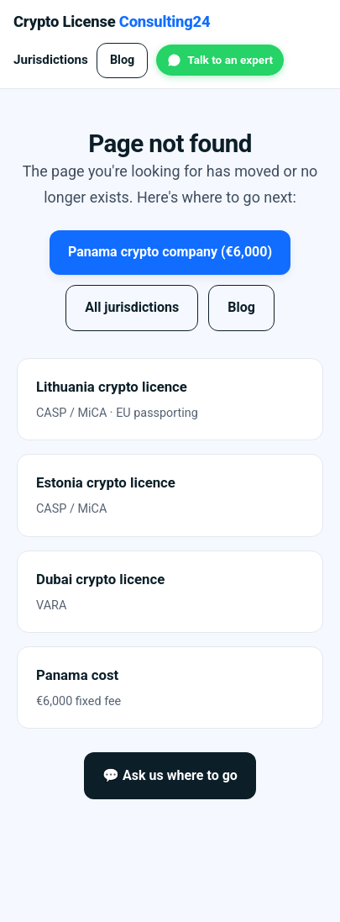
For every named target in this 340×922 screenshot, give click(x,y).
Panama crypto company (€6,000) (170, 252)
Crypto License (111, 21)
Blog (122, 60)
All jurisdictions (132, 307)
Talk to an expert (230, 59)
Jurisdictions (50, 59)
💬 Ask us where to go (170, 775)
